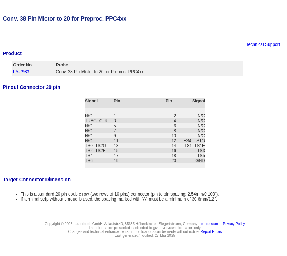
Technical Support (263, 44)
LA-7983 (21, 71)
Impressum (208, 224)
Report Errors (211, 232)
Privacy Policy (233, 224)
